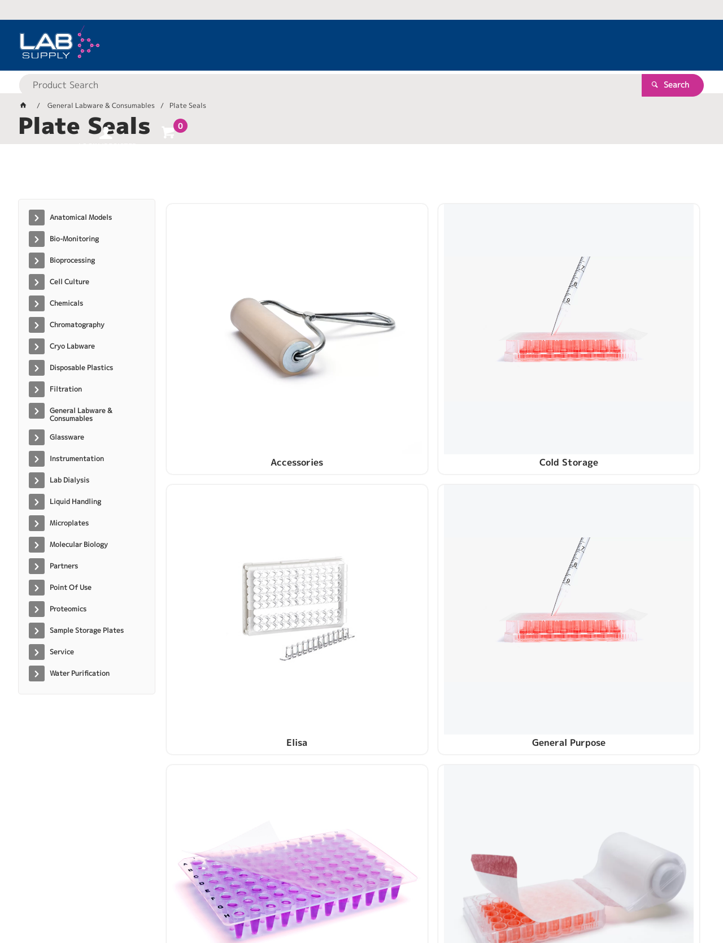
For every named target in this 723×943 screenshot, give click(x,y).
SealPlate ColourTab (637, 520)
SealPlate (501, 520)
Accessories (229, 348)
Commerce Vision (236, 898)
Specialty (229, 692)
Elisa (500, 348)
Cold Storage (365, 348)
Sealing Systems (365, 520)
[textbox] (341, 45)
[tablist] (361, 175)
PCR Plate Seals (229, 520)
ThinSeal (365, 692)
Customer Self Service (152, 898)
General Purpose (637, 348)
